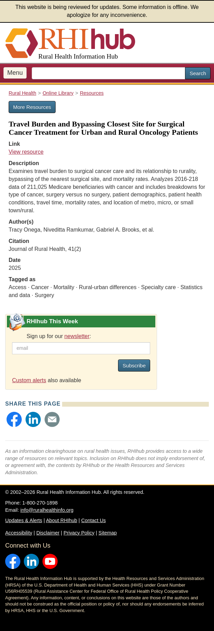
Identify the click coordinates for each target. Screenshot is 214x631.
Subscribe (134, 365)
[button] (14, 419)
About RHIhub (61, 520)
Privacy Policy (79, 533)
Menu (15, 72)
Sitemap (107, 533)
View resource (26, 152)
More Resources (32, 107)
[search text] (108, 73)
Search (197, 73)
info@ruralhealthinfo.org (47, 510)
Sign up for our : (59, 336)
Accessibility (18, 533)
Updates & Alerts (23, 520)
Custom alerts (29, 380)
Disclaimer (47, 533)
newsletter (76, 336)
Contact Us (93, 520)
